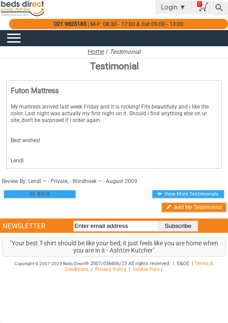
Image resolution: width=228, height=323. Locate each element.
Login (173, 7)
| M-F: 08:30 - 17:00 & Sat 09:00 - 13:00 (118, 24)
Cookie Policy (148, 269)
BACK (40, 194)
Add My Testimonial (194, 207)
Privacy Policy (110, 269)
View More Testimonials (188, 194)
